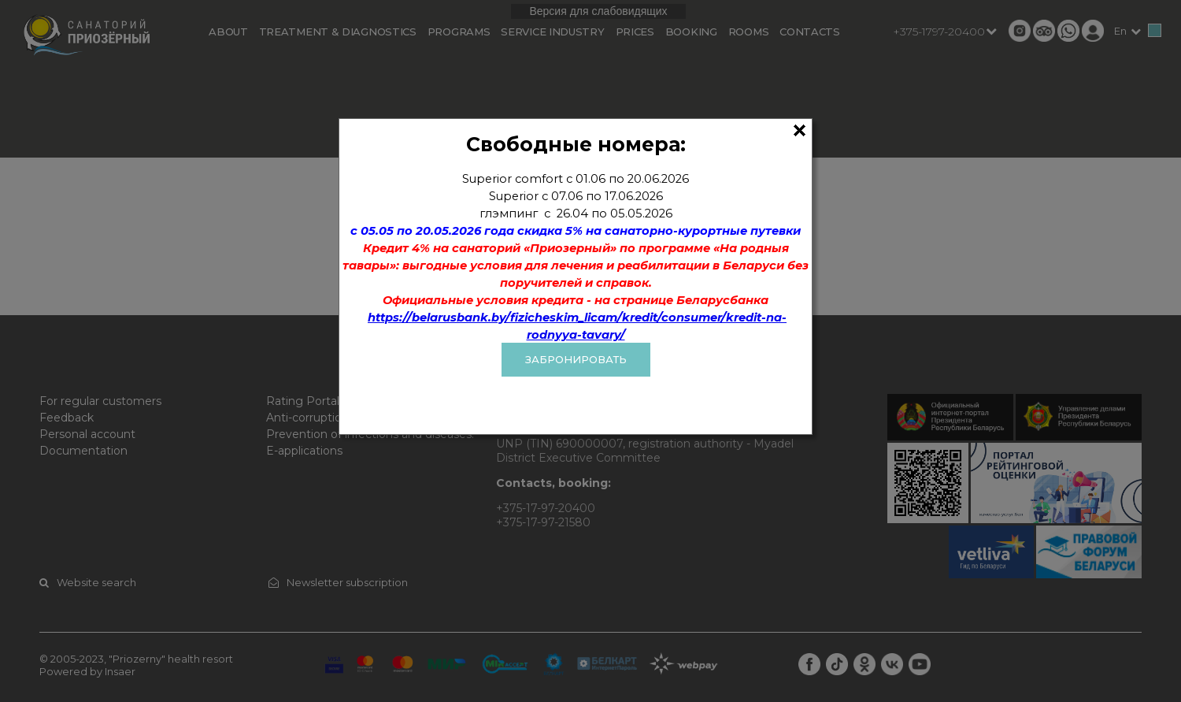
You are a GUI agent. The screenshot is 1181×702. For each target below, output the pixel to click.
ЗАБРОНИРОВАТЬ (576, 359)
